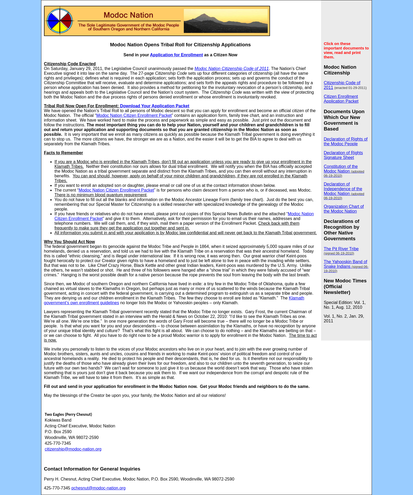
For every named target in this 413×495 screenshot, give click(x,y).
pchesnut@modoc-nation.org (98, 488)
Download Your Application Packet (154, 106)
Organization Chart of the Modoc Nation (344, 208)
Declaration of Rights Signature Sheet (343, 155)
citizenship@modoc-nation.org (73, 449)
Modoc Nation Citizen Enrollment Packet (133, 115)
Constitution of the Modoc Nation (344, 171)
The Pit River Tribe (341, 251)
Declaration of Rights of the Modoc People (345, 141)
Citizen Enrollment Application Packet (341, 98)
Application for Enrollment (176, 55)
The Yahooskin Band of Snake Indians (346, 266)
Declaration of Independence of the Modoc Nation (344, 191)
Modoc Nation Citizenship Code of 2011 (231, 68)
